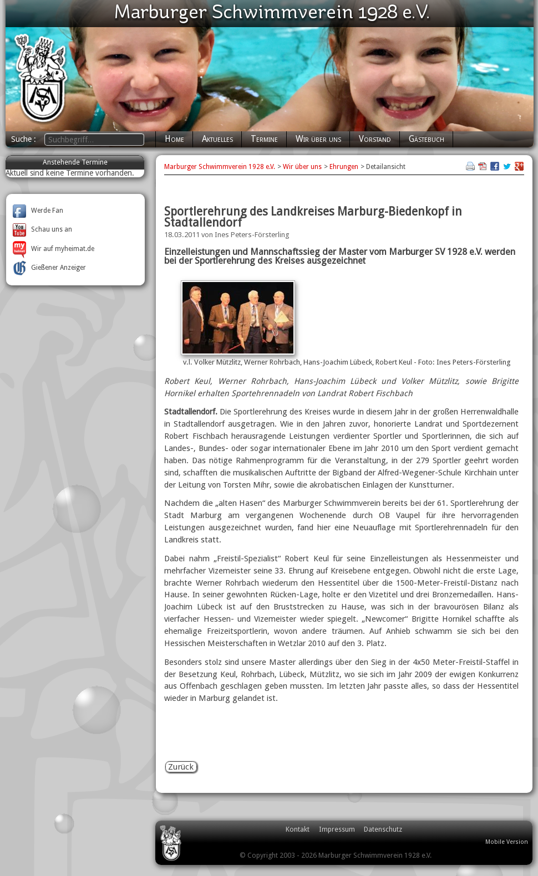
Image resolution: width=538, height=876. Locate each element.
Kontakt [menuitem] (297, 829)
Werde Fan (38, 210)
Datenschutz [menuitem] (383, 829)
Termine (264, 139)
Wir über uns (318, 139)
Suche (22, 139)
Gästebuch (426, 139)
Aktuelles (217, 139)
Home (174, 139)
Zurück (181, 767)
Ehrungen (343, 167)
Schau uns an (42, 229)
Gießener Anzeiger (49, 267)
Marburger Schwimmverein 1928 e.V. (219, 167)
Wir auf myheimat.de (53, 249)
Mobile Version (506, 842)
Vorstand (375, 139)
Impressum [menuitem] (337, 829)
